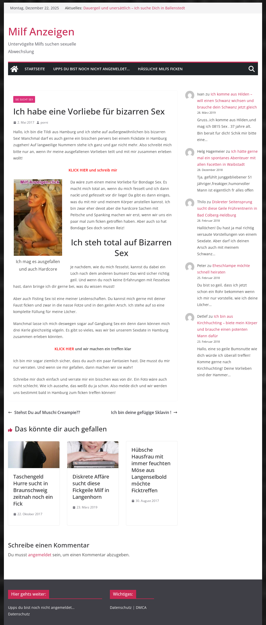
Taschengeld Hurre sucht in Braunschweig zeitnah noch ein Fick (33, 490)
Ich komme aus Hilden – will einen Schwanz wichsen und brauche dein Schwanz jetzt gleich (227, 101)
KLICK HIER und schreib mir (93, 170)
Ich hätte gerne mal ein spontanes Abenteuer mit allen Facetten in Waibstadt (227, 158)
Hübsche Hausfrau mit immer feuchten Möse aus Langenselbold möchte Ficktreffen (150, 470)
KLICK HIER (64, 348)
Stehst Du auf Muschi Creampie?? (44, 412)
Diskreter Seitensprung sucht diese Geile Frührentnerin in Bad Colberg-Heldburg (227, 208)
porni (44, 122)
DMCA (141, 607)
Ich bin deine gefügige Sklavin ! (144, 412)
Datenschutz (19, 613)
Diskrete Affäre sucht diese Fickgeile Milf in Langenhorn (90, 486)
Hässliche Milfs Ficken (160, 68)
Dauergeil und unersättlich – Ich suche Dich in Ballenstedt (134, 7)
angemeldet (39, 555)
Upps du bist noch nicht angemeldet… (91, 68)
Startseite (35, 68)
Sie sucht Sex (24, 99)
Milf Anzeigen (41, 31)
